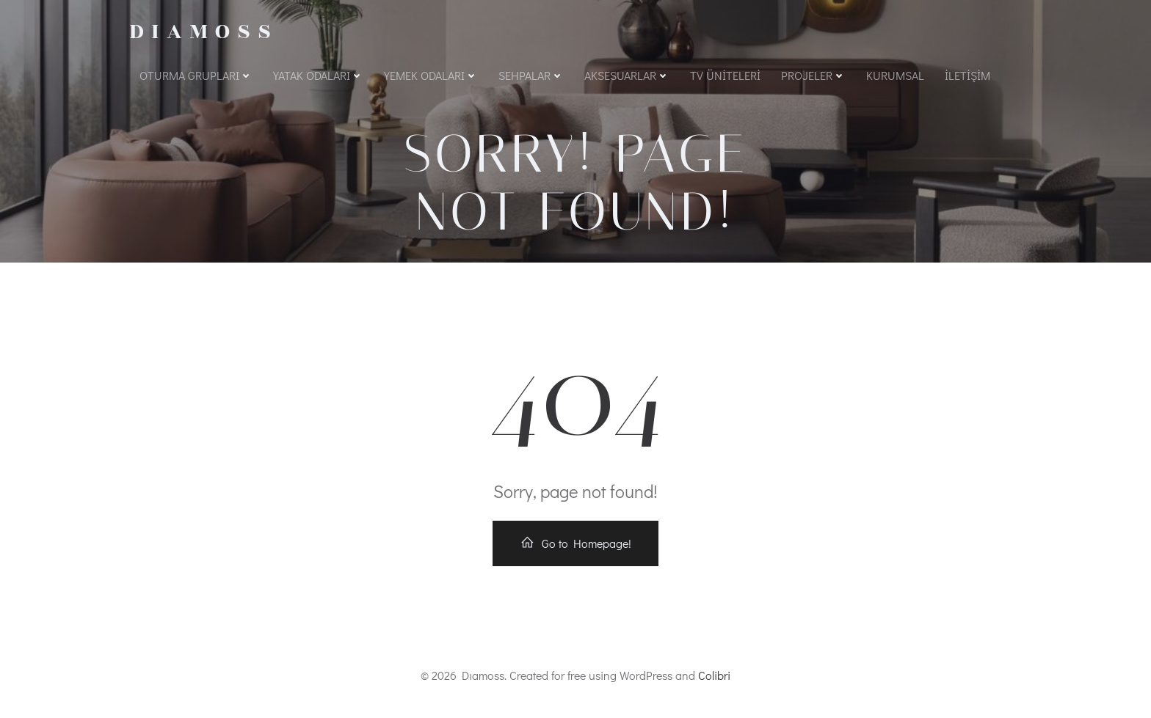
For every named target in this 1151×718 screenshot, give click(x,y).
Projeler (813, 75)
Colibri (714, 675)
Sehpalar (531, 75)
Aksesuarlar (626, 75)
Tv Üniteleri (725, 75)
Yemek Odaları (431, 75)
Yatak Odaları (318, 75)
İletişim (967, 75)
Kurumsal (895, 75)
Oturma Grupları (196, 75)
